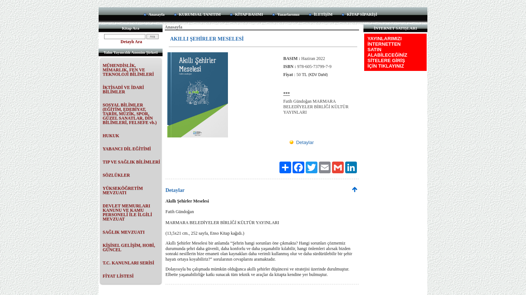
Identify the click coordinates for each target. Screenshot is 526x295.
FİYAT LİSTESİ (118, 276)
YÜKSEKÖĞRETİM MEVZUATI (123, 190)
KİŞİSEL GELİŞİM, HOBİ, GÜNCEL (129, 247)
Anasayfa (157, 14)
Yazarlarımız (288, 14)
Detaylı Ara (131, 41)
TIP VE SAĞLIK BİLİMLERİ (131, 161)
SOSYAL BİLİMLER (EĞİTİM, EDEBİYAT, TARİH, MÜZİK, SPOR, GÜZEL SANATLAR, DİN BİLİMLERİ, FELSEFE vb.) (130, 113)
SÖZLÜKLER (116, 175)
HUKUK (111, 135)
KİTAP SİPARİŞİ (362, 14)
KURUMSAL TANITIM (200, 14)
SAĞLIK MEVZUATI (124, 232)
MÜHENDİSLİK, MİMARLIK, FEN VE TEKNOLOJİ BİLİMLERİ (128, 70)
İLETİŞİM (323, 14)
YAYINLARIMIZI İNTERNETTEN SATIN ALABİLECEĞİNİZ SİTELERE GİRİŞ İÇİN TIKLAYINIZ (387, 52)
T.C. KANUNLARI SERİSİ (128, 262)
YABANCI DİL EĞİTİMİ (127, 148)
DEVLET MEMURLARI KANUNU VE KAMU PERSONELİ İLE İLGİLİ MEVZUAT (127, 212)
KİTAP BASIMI (249, 14)
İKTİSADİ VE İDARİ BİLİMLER (123, 89)
